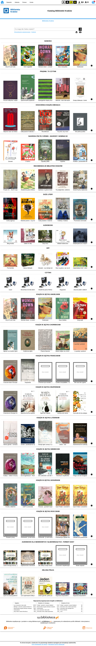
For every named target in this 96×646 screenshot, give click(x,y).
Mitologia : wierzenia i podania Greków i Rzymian (24, 606)
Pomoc (24, 2)
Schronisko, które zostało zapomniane (45, 611)
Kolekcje (33, 32)
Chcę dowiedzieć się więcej (39, 644)
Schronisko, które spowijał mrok (67, 608)
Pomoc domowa (63, 609)
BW (67, 2)
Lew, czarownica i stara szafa (20, 605)
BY (75, 2)
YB (71, 2)
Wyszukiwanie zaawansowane (22, 32)
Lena (61, 611)
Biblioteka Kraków (48, 21)
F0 (79, 2)
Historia (17, 2)
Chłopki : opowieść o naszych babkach (45, 605)
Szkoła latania (17, 609)
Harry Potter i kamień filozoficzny (21, 611)
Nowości (9, 2)
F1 (82, 2)
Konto (31, 2)
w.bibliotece (46, 621)
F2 (87, 2)
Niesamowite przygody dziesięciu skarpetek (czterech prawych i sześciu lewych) (30, 608)
